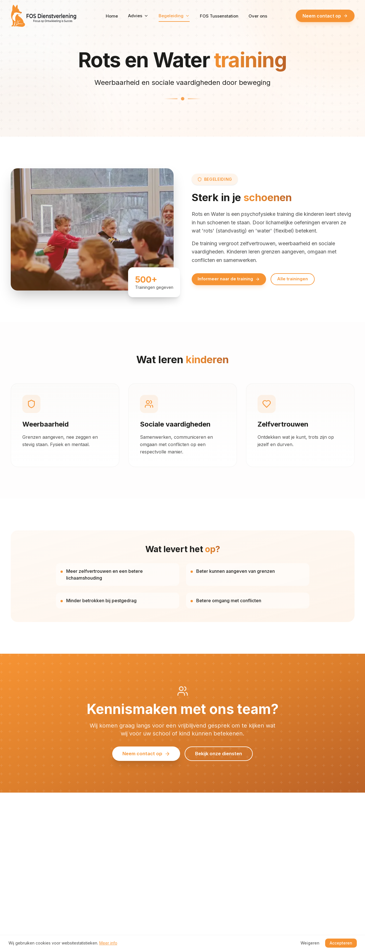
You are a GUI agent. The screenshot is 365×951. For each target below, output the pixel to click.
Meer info (108, 943)
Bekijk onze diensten (222, 759)
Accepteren (341, 943)
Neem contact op (325, 16)
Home (112, 16)
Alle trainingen (299, 279)
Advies (138, 15)
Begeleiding (174, 17)
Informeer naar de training (231, 279)
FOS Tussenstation (219, 16)
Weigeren (310, 943)
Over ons (258, 16)
